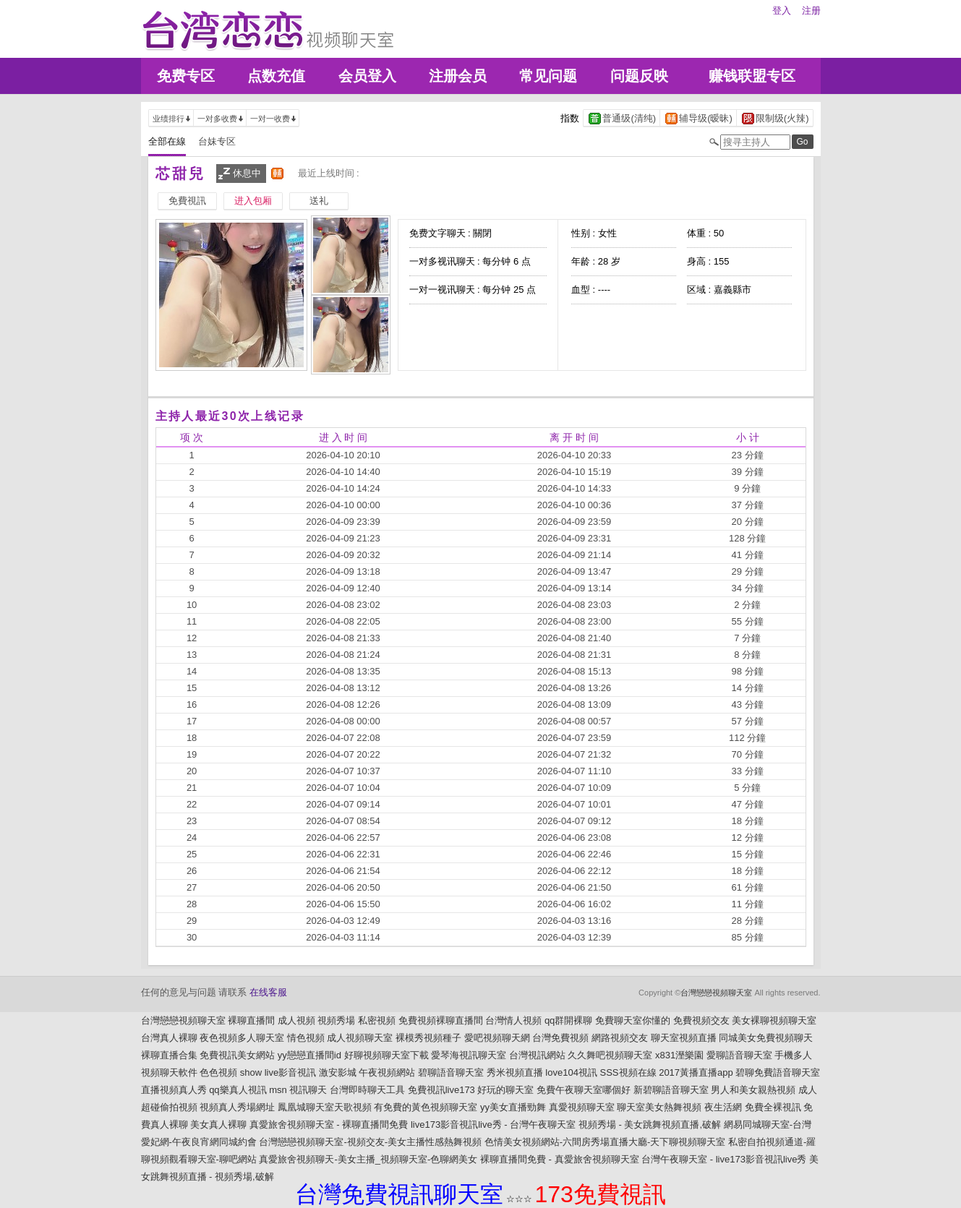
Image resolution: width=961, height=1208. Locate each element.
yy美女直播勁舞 (513, 1107)
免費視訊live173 (441, 1089)
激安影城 (337, 1072)
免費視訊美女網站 (237, 1055)
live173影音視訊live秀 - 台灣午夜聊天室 (493, 1124)
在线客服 (268, 992)
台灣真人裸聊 (169, 1037)
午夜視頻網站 (387, 1072)
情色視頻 (306, 1037)
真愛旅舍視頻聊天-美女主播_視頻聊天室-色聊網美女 (368, 1159)
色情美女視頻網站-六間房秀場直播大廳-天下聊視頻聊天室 (605, 1141)
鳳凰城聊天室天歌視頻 (325, 1107)
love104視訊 (571, 1072)
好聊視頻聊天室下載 (386, 1055)
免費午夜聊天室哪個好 (584, 1089)
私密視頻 (377, 1020)
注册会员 (458, 76)
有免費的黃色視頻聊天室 (425, 1107)
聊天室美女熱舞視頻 (659, 1107)
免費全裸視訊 (773, 1107)
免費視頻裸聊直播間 (440, 1020)
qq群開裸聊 (568, 1020)
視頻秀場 (336, 1020)
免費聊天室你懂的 (632, 1020)
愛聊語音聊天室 (739, 1055)
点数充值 (276, 76)
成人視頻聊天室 (360, 1037)
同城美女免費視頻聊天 (766, 1037)
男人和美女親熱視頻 (753, 1089)
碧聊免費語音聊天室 (777, 1072)
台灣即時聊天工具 (367, 1089)
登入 (781, 10)
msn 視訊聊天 (298, 1089)
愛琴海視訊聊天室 (468, 1055)
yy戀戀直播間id (309, 1055)
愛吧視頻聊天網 (497, 1037)
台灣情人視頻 (513, 1020)
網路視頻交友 (619, 1037)
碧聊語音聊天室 (451, 1072)
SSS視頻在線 (628, 1072)
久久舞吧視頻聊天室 (610, 1055)
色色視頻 (218, 1072)
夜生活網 (723, 1107)
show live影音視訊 (278, 1072)
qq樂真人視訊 (237, 1089)
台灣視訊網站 (537, 1055)
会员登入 (367, 76)
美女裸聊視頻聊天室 (774, 1020)
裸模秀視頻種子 (428, 1037)
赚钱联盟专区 (752, 76)
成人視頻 (296, 1020)
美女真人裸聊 (218, 1124)
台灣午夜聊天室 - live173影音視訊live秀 (723, 1159)
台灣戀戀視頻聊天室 (716, 992)
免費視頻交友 (701, 1020)
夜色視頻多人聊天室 (242, 1037)
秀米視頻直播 (515, 1072)
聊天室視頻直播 (684, 1037)
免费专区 (186, 76)
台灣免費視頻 (560, 1037)
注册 (811, 10)
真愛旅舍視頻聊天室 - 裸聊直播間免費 (329, 1124)
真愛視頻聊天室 (582, 1107)
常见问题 (548, 76)
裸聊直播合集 (169, 1055)
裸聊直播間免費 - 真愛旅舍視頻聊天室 (559, 1159)
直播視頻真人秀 (174, 1089)
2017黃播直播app (696, 1072)
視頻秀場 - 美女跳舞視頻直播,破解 (649, 1124)
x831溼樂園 (679, 1055)
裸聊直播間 (251, 1020)
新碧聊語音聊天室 (671, 1089)
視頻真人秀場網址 (237, 1107)
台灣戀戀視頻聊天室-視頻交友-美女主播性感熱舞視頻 (370, 1141)
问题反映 (639, 76)
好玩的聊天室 (505, 1089)
